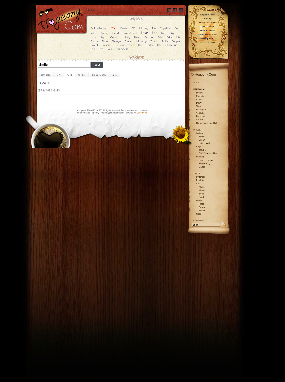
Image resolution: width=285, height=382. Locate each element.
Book (201, 193)
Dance (94, 41)
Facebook (200, 116)
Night (103, 37)
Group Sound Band (207, 34)
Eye (101, 49)
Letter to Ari (204, 143)
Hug (127, 37)
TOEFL (202, 150)
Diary (198, 103)
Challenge (171, 45)
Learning (200, 156)
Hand (115, 33)
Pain (160, 37)
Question (119, 45)
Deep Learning (206, 160)
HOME (196, 82)
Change (116, 41)
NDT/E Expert (207, 42)
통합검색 (45, 75)
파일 (114, 75)
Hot (159, 45)
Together (165, 28)
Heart (137, 37)
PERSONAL (199, 89)
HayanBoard (130, 33)
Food (201, 197)
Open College (207, 26)
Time (105, 41)
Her (140, 45)
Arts (198, 183)
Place (201, 204)
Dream (129, 41)
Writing (199, 133)
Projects (200, 96)
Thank (154, 41)
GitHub (199, 119)
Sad (93, 49)
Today (149, 45)
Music (201, 187)
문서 (58, 75)
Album (199, 99)
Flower (124, 28)
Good (113, 37)
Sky (172, 33)
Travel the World (207, 22)
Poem (201, 136)
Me (178, 37)
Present (106, 45)
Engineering (204, 163)
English (199, 146)
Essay (202, 140)
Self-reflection (99, 28)
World (199, 200)
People (176, 41)
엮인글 (81, 75)
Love (144, 33)
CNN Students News (208, 153)
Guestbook (141, 112)
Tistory (199, 106)
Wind (94, 33)
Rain (109, 49)
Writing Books (207, 30)
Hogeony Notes (207, 14)
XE (133, 28)
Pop (177, 28)
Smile (165, 41)
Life (154, 33)
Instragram (201, 109)
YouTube (200, 113)
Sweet (94, 45)
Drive (169, 37)
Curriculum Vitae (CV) (206, 123)
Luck (93, 37)
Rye (154, 28)
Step (131, 45)
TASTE (196, 173)
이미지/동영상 (98, 75)
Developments (207, 38)
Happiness (122, 49)
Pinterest (200, 177)
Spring (105, 33)
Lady (163, 33)
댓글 (69, 75)
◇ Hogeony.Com (203, 74)
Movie (202, 190)
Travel (202, 210)
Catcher (149, 37)
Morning (141, 41)
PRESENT (198, 130)
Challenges (207, 18)
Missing (143, 28)
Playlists (200, 180)
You (114, 28)
